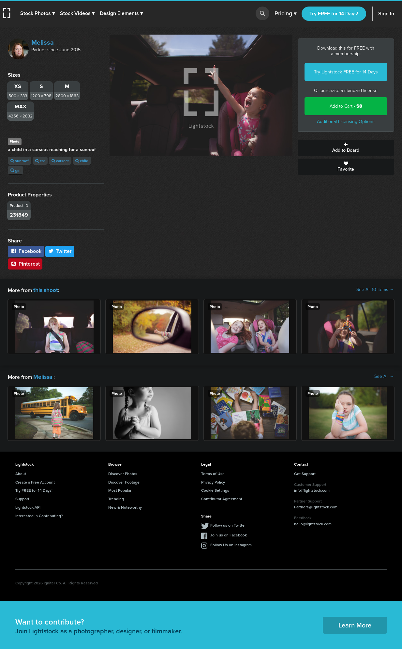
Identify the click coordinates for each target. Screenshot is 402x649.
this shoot (44, 289)
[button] (38, 13)
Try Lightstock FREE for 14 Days (346, 72)
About (20, 472)
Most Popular (119, 489)
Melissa (42, 42)
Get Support (305, 472)
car (40, 160)
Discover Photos (122, 472)
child (81, 160)
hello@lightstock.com (313, 522)
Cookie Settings (215, 489)
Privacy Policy (213, 481)
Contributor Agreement (221, 497)
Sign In (386, 13)
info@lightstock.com (312, 489)
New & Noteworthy (125, 506)
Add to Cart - (346, 106)
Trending (116, 497)
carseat (60, 160)
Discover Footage (124, 481)
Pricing (285, 14)
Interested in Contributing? (39, 514)
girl (15, 170)
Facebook (25, 251)
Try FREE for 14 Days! (333, 13)
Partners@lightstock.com (315, 505)
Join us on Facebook (228, 533)
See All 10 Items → (375, 289)
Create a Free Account (35, 481)
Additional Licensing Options (346, 121)
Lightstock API (27, 506)
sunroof (19, 160)
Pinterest (25, 264)
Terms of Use (213, 472)
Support (22, 497)
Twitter (60, 251)
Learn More (354, 623)
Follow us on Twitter (228, 524)
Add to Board (345, 147)
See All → (384, 376)
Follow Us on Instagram (231, 543)
